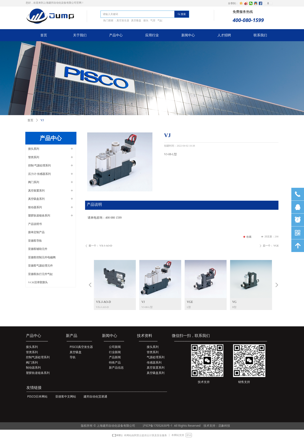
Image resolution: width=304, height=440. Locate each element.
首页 (30, 120)
